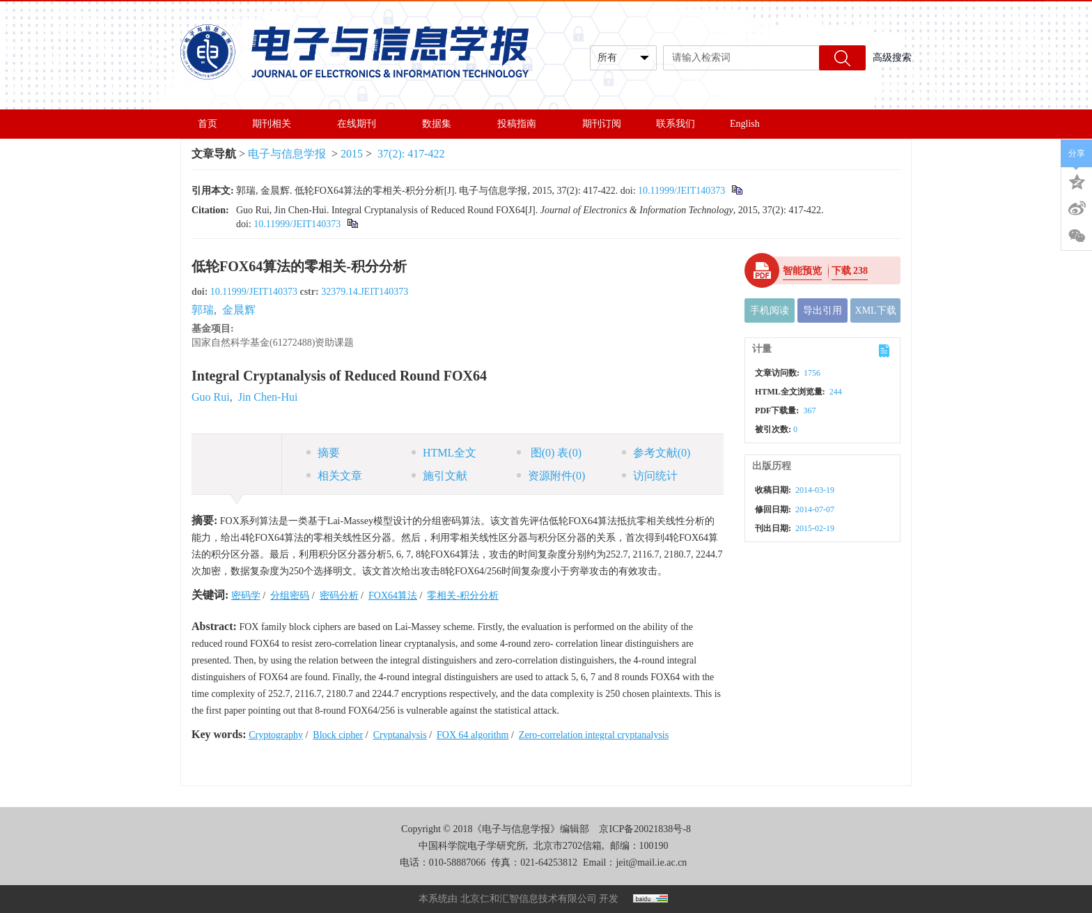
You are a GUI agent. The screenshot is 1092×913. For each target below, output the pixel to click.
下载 (850, 271)
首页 (207, 123)
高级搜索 (892, 57)
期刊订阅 (601, 123)
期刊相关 (277, 123)
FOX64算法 (392, 595)
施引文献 (439, 476)
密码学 (245, 595)
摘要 (323, 453)
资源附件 (551, 476)
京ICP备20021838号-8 (644, 829)
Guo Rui (211, 397)
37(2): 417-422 (410, 154)
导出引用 (822, 310)
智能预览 (802, 271)
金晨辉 (239, 310)
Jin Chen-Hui (268, 397)
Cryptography (276, 735)
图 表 (549, 453)
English (745, 123)
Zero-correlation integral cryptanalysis (594, 735)
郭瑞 (203, 310)
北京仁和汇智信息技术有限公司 (528, 898)
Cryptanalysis (400, 735)
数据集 (442, 123)
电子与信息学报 (287, 154)
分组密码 (289, 595)
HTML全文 (444, 453)
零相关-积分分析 (463, 595)
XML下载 (875, 310)
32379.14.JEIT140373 (364, 291)
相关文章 (334, 476)
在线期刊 (362, 123)
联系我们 (675, 123)
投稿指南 (522, 123)
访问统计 (650, 476)
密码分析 (339, 595)
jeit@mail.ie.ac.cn (651, 862)
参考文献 (656, 453)
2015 (352, 154)
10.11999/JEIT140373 (681, 190)
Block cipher (338, 735)
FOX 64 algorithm (472, 735)
